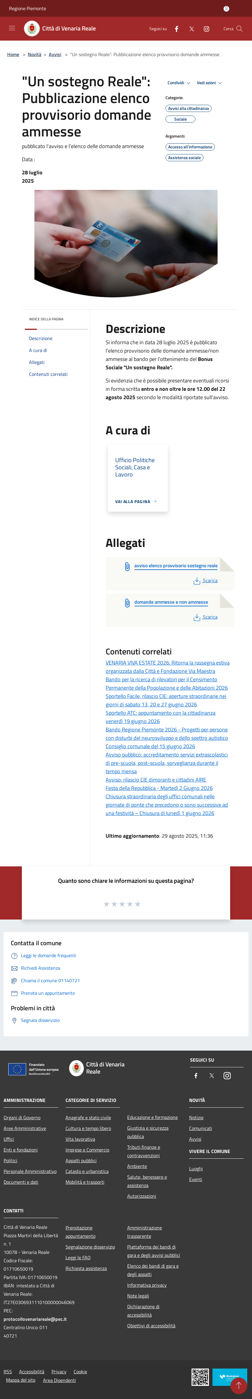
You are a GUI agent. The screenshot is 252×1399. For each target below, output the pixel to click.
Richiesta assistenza (86, 1268)
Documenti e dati (21, 1182)
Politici (10, 1160)
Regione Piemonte (27, 8)
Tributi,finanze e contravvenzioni (143, 1151)
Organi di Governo (22, 1117)
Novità (34, 54)
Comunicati (200, 1128)
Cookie (80, 1371)
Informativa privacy (147, 1285)
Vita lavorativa (80, 1139)
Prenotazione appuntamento (80, 1232)
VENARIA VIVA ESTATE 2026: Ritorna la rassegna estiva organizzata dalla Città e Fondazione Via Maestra (168, 667)
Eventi (195, 1179)
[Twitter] (189, 28)
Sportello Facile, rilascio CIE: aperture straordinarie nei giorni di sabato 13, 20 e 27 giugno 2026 (166, 700)
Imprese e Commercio (87, 1149)
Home (13, 54)
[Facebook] (174, 28)
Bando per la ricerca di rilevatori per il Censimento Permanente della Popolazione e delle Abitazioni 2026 (167, 683)
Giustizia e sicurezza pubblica (147, 1132)
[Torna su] (238, 1386)
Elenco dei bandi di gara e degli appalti (153, 1270)
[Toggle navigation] (12, 28)
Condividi (180, 83)
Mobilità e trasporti (85, 1182)
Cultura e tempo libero (88, 1128)
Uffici (9, 1139)
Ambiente (137, 1166)
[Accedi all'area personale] (226, 9)
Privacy (58, 1371)
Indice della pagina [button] (46, 319)
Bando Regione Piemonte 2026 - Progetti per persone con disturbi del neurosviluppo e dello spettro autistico (167, 733)
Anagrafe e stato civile (88, 1117)
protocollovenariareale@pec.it (35, 1319)
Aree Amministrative (25, 1128)
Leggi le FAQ (78, 1257)
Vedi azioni (210, 83)
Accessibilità (31, 1371)
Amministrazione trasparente (144, 1232)
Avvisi (55, 54)
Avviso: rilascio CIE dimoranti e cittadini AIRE (156, 780)
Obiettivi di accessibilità (151, 1325)
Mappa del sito (20, 1379)
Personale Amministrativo (30, 1171)
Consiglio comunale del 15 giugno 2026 (150, 746)
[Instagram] (204, 28)
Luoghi (196, 1168)
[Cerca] (239, 28)
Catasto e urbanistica (87, 1171)
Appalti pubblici (81, 1160)
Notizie (196, 1117)
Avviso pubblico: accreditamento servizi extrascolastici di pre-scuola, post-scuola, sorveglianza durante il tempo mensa (167, 763)
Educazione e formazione (152, 1117)
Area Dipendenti (59, 1380)
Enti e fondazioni (21, 1149)
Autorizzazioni (141, 1196)
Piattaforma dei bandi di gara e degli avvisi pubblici (153, 1251)
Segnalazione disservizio (90, 1246)
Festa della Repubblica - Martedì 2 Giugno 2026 (159, 788)
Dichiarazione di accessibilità (143, 1310)
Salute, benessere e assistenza (147, 1181)
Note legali (138, 1295)
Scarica (205, 580)
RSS (8, 1371)
